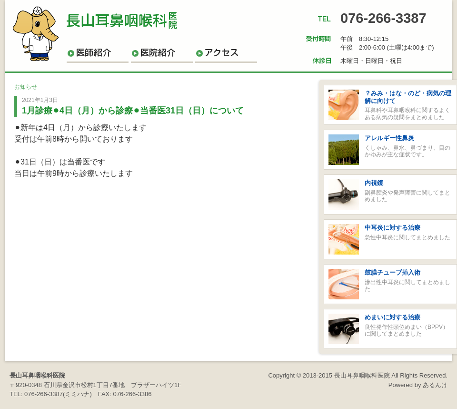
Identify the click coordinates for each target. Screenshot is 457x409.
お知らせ (25, 86)
